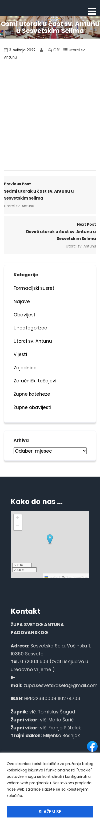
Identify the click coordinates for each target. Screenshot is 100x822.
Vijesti (20, 354)
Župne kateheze (32, 394)
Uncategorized (30, 328)
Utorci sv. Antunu (19, 206)
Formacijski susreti (34, 288)
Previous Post (50, 191)
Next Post (50, 232)
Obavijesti (25, 315)
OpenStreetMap (76, 577)
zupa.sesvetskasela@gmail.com (61, 685)
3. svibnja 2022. (22, 50)
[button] (50, 539)
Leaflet (51, 577)
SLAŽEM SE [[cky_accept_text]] (50, 811)
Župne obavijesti (32, 407)
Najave (22, 301)
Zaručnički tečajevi (35, 381)
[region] (50, 787)
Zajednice (25, 368)
